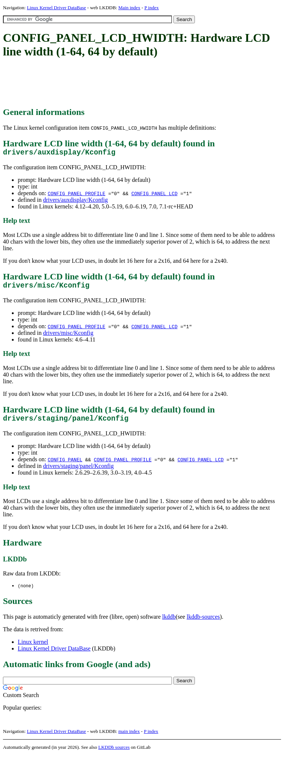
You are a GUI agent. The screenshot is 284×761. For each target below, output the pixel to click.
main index (129, 737)
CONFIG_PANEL (65, 465)
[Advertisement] (137, 83)
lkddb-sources (203, 622)
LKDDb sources (114, 753)
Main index (129, 7)
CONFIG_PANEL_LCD (154, 195)
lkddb (169, 622)
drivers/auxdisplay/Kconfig (75, 201)
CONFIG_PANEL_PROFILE (76, 195)
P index (151, 7)
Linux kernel (33, 648)
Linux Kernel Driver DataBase (56, 7)
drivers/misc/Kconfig (68, 336)
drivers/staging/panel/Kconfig (78, 471)
